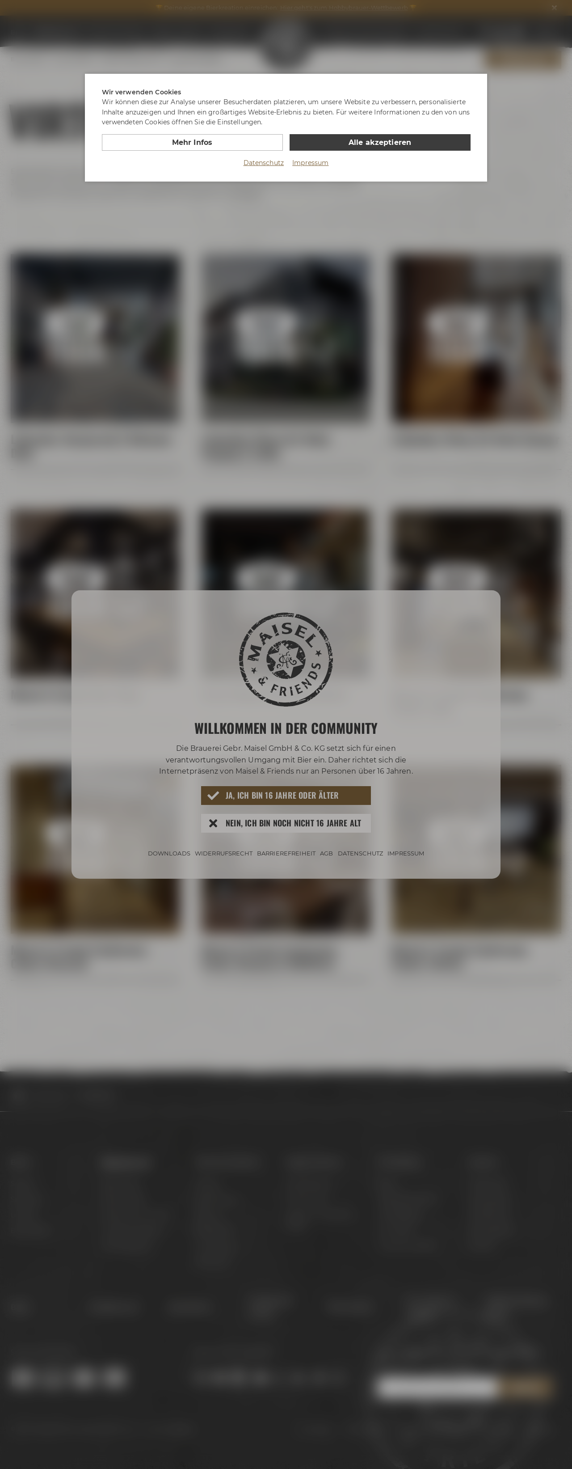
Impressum (310, 163)
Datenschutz (264, 163)
